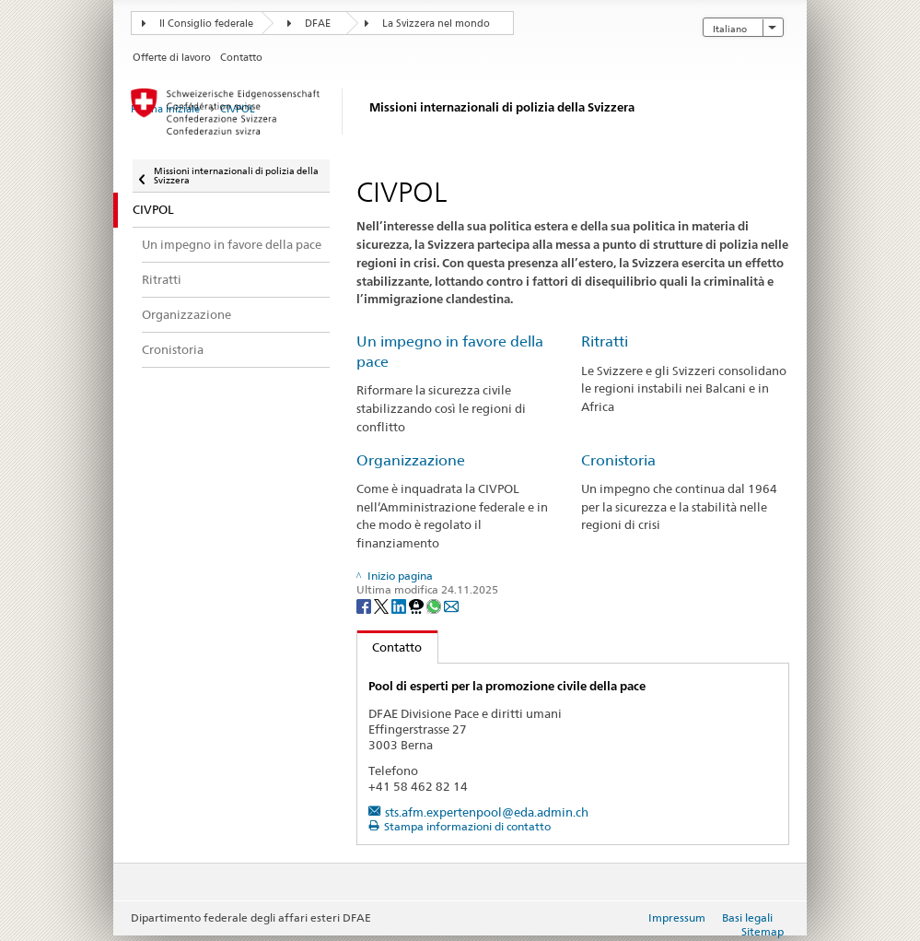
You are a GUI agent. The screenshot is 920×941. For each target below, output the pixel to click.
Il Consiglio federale (206, 23)
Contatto (390, 647)
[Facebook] (365, 605)
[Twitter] (382, 605)
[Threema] (417, 605)
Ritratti (604, 341)
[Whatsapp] (435, 605)
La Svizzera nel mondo (436, 23)
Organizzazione (410, 460)
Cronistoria (618, 460)
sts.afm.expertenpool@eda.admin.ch (486, 812)
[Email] (451, 605)
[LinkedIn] (400, 605)
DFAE (318, 23)
